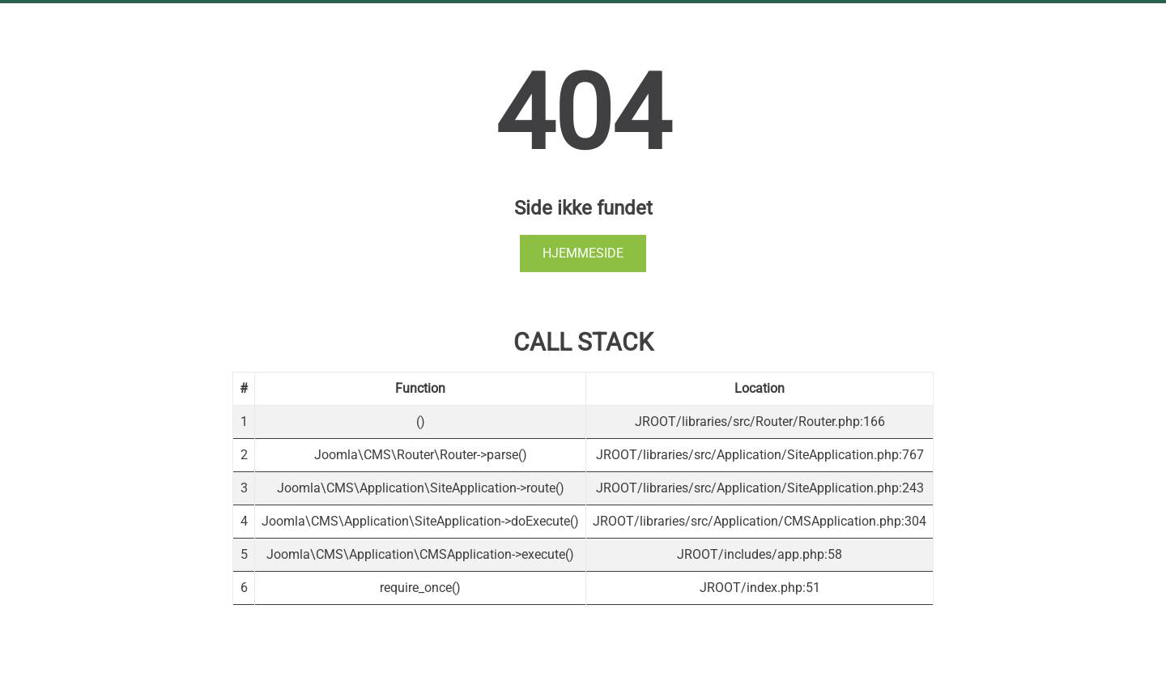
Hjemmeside (583, 253)
